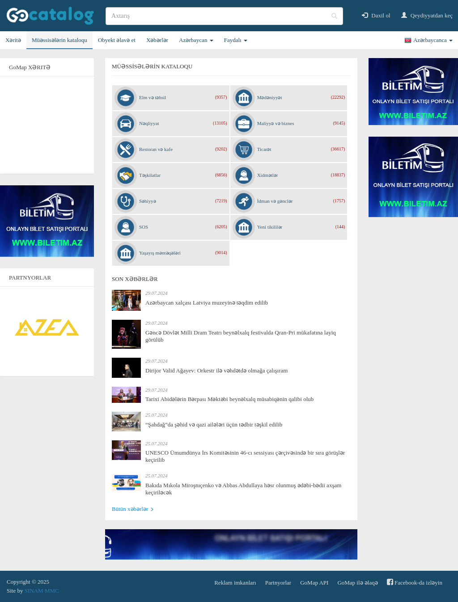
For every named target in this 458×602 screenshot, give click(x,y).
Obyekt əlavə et (117, 40)
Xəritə (13, 40)
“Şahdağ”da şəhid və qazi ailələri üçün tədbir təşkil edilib (213, 424)
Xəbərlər (157, 40)
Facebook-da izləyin (414, 582)
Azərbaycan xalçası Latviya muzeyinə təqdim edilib (206, 302)
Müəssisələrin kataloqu (59, 40)
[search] (224, 16)
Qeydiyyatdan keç (427, 15)
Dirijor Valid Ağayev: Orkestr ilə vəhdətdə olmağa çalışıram (216, 370)
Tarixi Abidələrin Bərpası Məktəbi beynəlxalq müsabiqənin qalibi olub (229, 399)
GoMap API (314, 582)
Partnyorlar (278, 582)
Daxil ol (376, 15)
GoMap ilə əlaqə (357, 582)
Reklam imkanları (235, 582)
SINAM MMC (42, 590)
